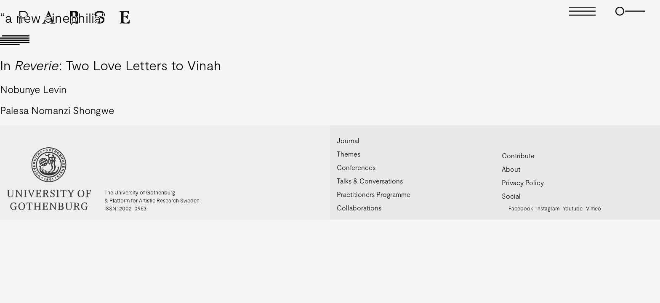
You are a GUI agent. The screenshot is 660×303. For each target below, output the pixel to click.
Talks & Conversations (370, 181)
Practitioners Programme (373, 194)
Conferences (356, 167)
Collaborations (359, 208)
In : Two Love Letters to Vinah (110, 65)
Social (511, 196)
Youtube (573, 208)
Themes (348, 154)
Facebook (520, 208)
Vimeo (593, 208)
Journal (348, 140)
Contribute (518, 155)
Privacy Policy (523, 182)
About (511, 169)
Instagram (547, 208)
